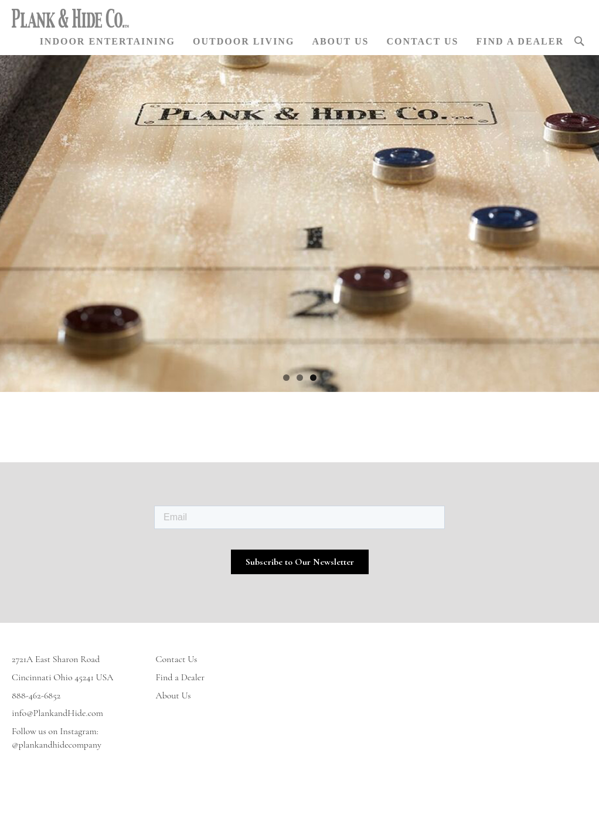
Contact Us (177, 659)
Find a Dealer (180, 677)
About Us (173, 695)
